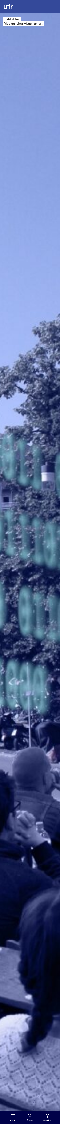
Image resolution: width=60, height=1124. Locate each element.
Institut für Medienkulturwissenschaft (23, 21)
